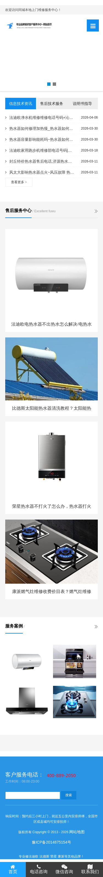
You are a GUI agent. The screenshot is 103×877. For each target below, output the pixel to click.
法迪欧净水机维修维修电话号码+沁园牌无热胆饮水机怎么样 (40, 117)
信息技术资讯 (20, 103)
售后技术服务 (51, 103)
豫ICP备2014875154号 (51, 842)
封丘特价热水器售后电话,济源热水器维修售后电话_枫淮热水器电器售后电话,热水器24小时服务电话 (40, 161)
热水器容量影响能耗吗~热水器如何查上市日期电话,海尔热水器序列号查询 (40, 139)
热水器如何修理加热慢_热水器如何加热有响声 (40, 128)
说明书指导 (82, 103)
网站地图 (77, 832)
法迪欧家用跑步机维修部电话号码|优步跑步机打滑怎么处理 (40, 150)
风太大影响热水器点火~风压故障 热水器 (40, 172)
